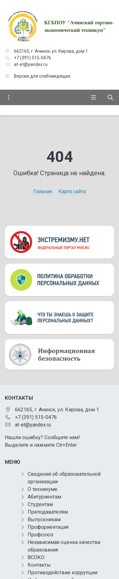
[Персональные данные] (59, 280)
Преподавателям (48, 512)
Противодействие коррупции (62, 573)
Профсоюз (40, 535)
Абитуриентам (44, 497)
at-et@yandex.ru (31, 64)
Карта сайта (72, 191)
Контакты (39, 565)
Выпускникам (44, 519)
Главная (42, 191)
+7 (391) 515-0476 (32, 57)
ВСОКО (36, 557)
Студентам (40, 504)
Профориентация (48, 527)
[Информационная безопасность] (59, 354)
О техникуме (42, 489)
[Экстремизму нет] (59, 242)
